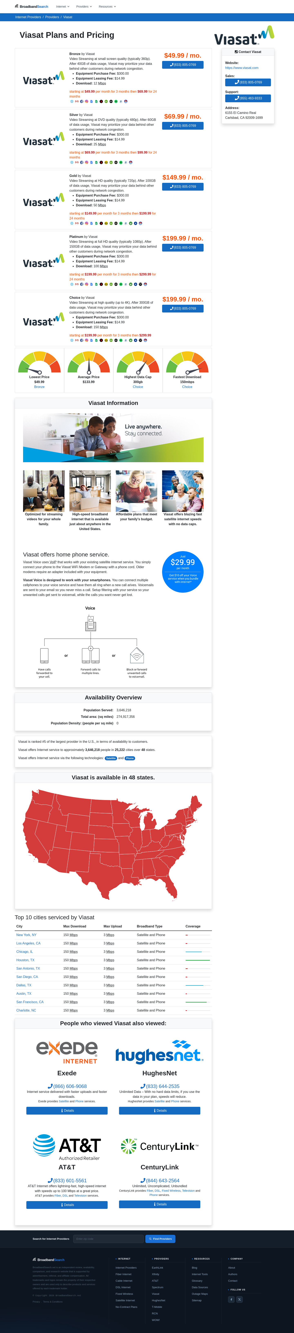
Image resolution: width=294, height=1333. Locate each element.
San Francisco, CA (29, 1002)
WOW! (156, 1320)
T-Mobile (157, 1306)
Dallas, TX (23, 985)
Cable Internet (124, 1280)
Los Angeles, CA (28, 943)
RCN (155, 1313)
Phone (130, 758)
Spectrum (157, 1287)
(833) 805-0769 (183, 64)
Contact (232, 1280)
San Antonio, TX (28, 968)
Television (80, 1195)
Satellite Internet (125, 1300)
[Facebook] (231, 1299)
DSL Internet (123, 1287)
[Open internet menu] (63, 6)
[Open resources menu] (108, 6)
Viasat (155, 1293)
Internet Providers (126, 1267)
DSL (65, 1195)
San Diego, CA (27, 977)
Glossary (197, 1280)
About (231, 1267)
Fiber (58, 1195)
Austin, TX (23, 993)
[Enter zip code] (108, 1239)
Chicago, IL (24, 951)
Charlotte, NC (26, 1010)
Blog (194, 1267)
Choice (138, 387)
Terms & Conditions (52, 1301)
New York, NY (26, 935)
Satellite (111, 758)
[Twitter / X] (239, 1299)
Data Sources (200, 1287)
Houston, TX (25, 960)
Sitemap (197, 1300)
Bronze (39, 387)
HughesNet (158, 1300)
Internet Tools (200, 1274)
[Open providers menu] (84, 6)
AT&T (155, 1280)
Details (67, 1110)
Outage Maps (200, 1293)
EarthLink (157, 1267)
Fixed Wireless (171, 1190)
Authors (232, 1274)
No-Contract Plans (126, 1306)
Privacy (36, 1301)
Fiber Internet (123, 1274)
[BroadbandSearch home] (31, 6)
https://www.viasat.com (241, 68)
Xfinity (155, 1274)
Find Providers (160, 1238)
